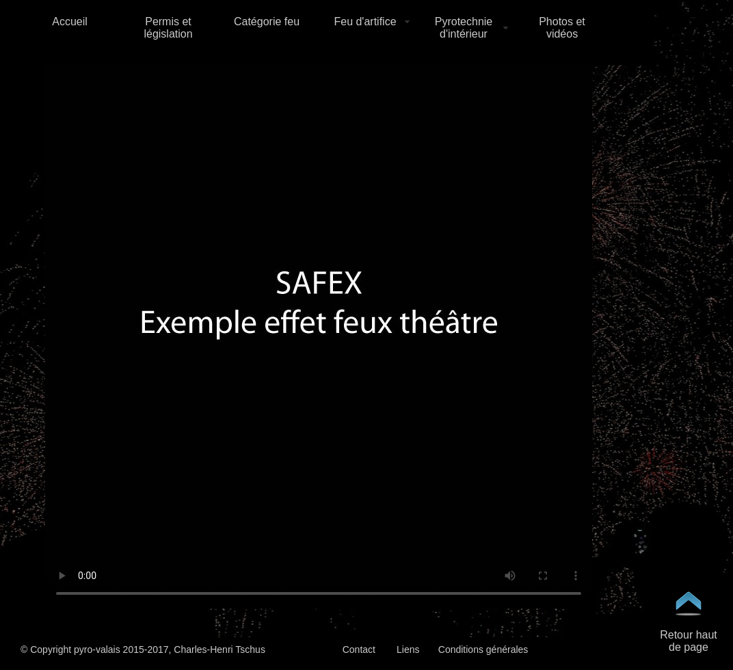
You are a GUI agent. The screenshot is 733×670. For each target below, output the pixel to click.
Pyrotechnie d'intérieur (464, 28)
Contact (359, 649)
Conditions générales (483, 649)
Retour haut (688, 635)
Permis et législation (168, 28)
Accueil (70, 21)
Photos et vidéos (562, 28)
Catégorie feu (266, 21)
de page (688, 647)
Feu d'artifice (365, 21)
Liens (408, 649)
